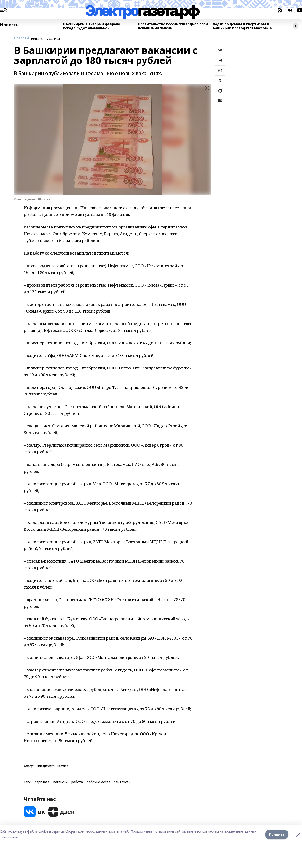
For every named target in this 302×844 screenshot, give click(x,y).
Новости (21, 38)
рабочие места (98, 782)
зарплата (42, 782)
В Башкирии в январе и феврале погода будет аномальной (91, 26)
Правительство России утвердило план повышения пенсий (173, 26)
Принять (277, 834)
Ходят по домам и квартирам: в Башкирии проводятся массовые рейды (242, 26)
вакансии (60, 782)
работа (77, 782)
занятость (122, 782)
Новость (9, 24)
